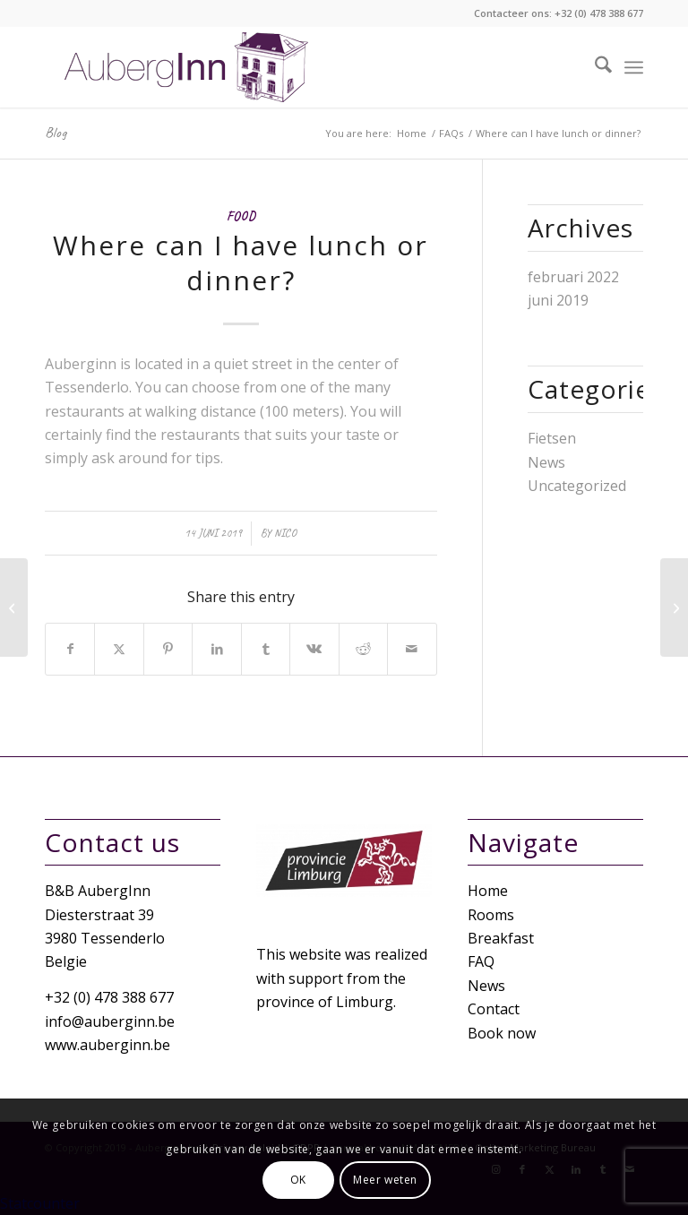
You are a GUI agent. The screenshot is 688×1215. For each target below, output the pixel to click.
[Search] (594, 67)
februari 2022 (573, 277)
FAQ (481, 961)
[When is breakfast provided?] (674, 607)
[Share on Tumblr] (265, 649)
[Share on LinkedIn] (216, 649)
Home (488, 890)
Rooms (491, 915)
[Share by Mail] (411, 649)
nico (285, 533)
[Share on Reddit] (363, 649)
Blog (55, 133)
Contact (494, 1009)
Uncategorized (577, 485)
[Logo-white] (189, 67)
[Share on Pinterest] (168, 649)
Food (241, 216)
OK (298, 1179)
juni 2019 (558, 300)
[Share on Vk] (314, 649)
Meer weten (385, 1179)
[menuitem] (594, 67)
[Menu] (633, 67)
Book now (502, 1033)
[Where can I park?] (14, 607)
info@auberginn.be (110, 1021)
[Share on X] (118, 649)
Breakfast (501, 938)
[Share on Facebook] (70, 649)
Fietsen (552, 438)
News (546, 462)
